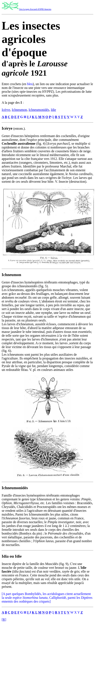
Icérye (6, 110)
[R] (4, 619)
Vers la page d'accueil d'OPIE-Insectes (35, 9)
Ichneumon (19, 110)
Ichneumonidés (39, 110)
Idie (53, 110)
